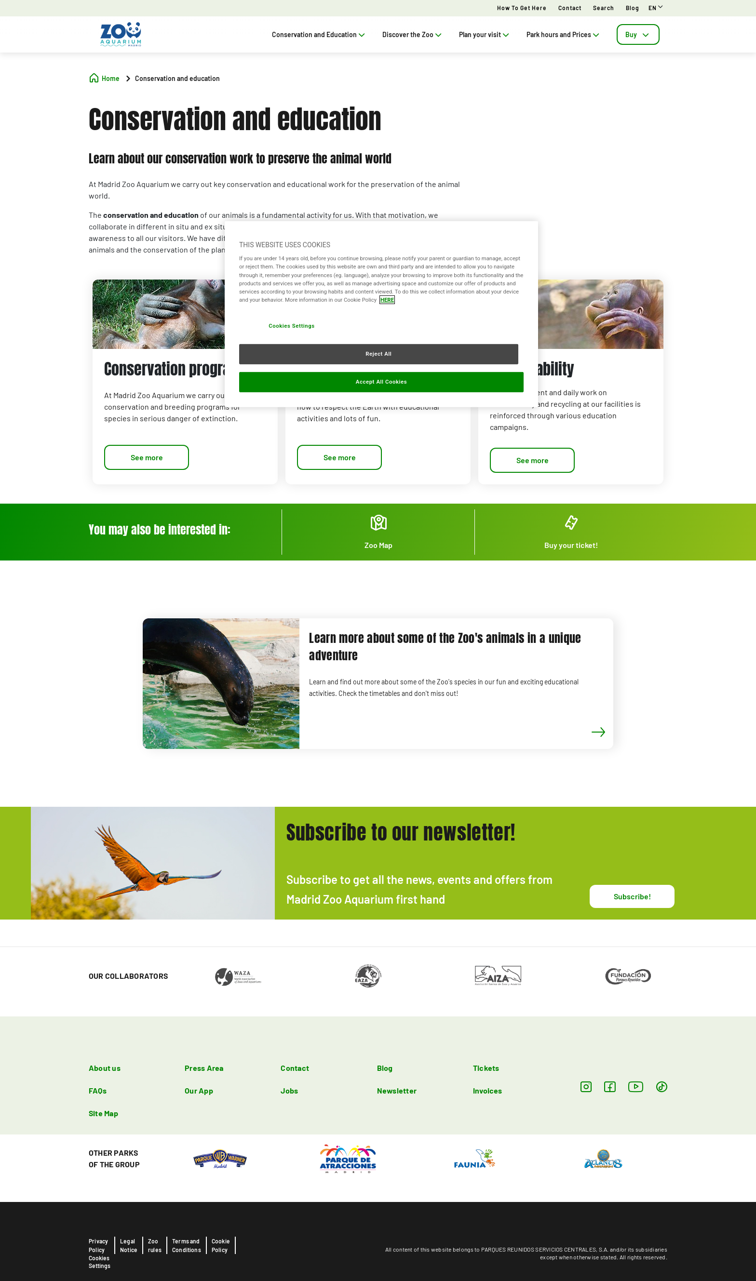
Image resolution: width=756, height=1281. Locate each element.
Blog (632, 7)
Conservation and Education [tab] (319, 34)
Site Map (103, 1113)
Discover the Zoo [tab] (413, 34)
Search (603, 7)
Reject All (378, 353)
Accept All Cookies (381, 381)
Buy (638, 34)
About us (105, 1067)
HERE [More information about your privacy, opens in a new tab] (387, 299)
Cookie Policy (221, 1245)
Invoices (487, 1090)
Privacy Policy (98, 1245)
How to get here (522, 7)
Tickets (486, 1067)
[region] (381, 314)
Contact (569, 7)
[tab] (638, 34)
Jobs (289, 1090)
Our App (199, 1090)
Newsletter (397, 1090)
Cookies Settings (99, 1261)
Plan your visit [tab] (485, 34)
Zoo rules (155, 1245)
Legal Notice (128, 1245)
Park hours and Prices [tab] (563, 34)
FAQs (98, 1090)
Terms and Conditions (186, 1245)
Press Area (204, 1067)
